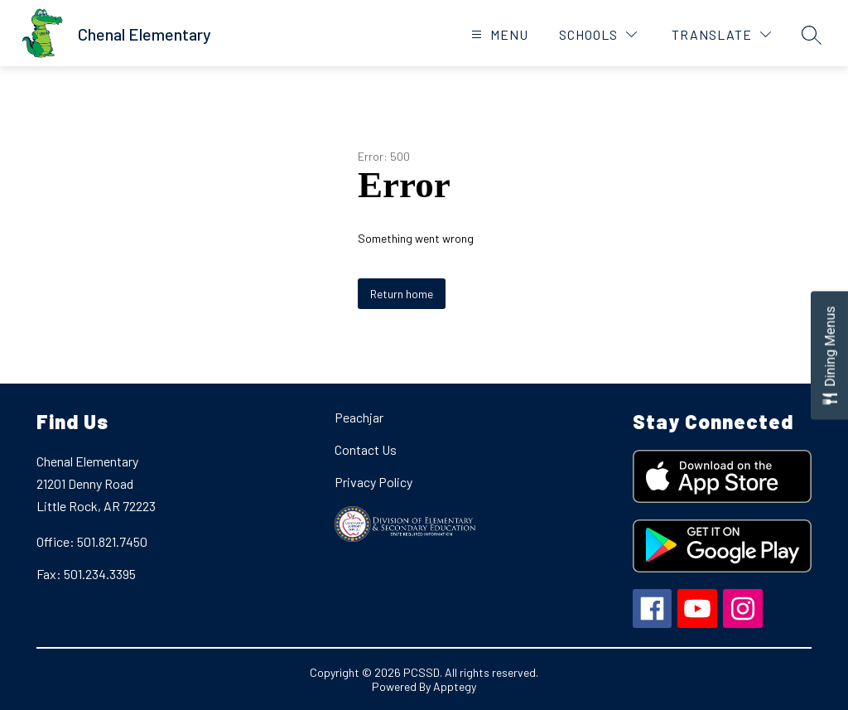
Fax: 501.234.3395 (86, 574)
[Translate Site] (721, 34)
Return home (401, 294)
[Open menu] (497, 34)
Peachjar (359, 417)
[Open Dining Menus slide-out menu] (829, 355)
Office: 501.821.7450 (91, 541)
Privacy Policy (373, 482)
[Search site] (812, 35)
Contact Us (366, 449)
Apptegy (454, 686)
